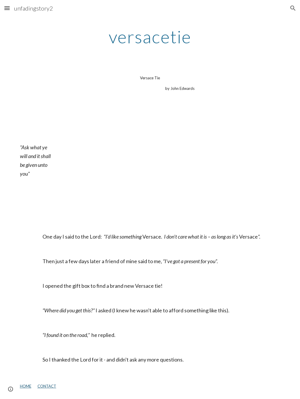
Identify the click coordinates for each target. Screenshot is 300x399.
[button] (7, 8)
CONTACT (47, 386)
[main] (150, 37)
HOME (25, 386)
